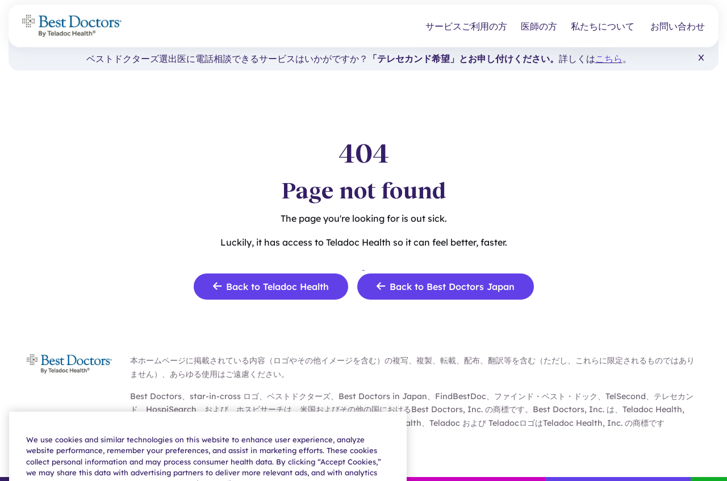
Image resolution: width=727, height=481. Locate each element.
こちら (608, 58)
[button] (701, 58)
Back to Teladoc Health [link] (271, 286)
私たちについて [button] (602, 26)
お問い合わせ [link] (677, 26)
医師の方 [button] (539, 26)
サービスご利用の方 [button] (466, 26)
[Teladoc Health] (72, 26)
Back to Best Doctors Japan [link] (446, 286)
